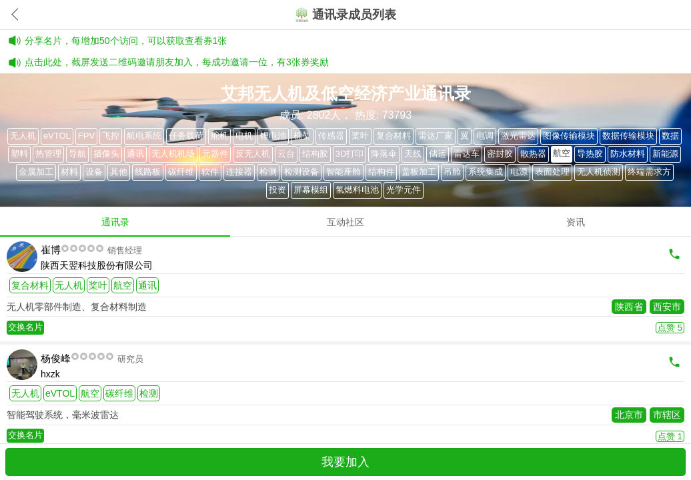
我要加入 (345, 462)
